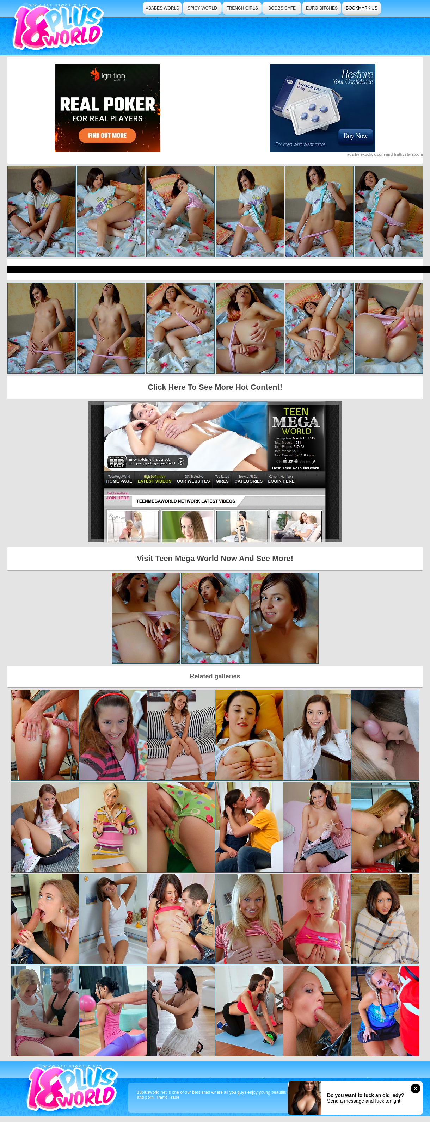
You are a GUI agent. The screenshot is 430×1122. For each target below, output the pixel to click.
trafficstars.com (408, 154)
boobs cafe (282, 8)
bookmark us (361, 8)
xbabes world (162, 8)
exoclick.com (373, 154)
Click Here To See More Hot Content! (215, 387)
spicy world (202, 8)
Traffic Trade (167, 1097)
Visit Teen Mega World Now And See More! (215, 558)
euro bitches (322, 8)
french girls (242, 8)
